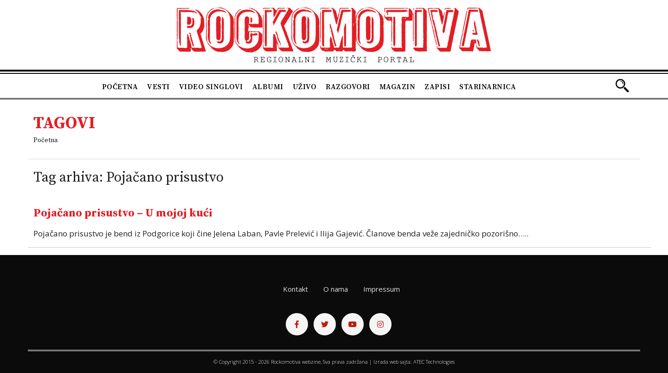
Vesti (158, 87)
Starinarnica (487, 87)
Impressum (381, 289)
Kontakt (295, 289)
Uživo (305, 87)
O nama (335, 289)
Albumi (267, 87)
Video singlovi (211, 87)
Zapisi (437, 87)
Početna (120, 87)
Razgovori (348, 87)
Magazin (397, 87)
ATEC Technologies (434, 361)
